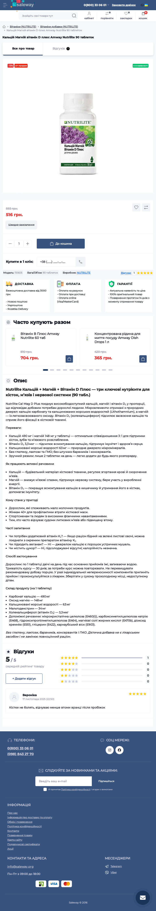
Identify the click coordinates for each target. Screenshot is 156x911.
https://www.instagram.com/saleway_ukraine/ (109, 750)
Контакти (13, 830)
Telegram (116, 866)
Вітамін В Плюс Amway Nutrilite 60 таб (40, 336)
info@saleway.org (20, 866)
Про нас (12, 812)
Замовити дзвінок (124, 5)
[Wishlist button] (136, 207)
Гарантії (124, 284)
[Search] (74, 16)
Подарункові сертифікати (23, 844)
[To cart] (69, 359)
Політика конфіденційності (75, 789)
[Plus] (28, 243)
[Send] (81, 262)
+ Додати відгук (24, 678)
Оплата (73, 284)
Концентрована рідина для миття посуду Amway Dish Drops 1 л (117, 338)
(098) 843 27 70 (20, 754)
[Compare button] (146, 207)
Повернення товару (19, 835)
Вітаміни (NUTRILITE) (23, 26)
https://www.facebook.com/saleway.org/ (119, 750)
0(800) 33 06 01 (20, 748)
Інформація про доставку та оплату (29, 817)
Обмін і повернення (19, 821)
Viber (113, 872)
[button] (45, 370)
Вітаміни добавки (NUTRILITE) (59, 26)
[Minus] (10, 243)
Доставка (24, 284)
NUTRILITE (83, 272)
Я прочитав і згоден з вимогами (80, 789)
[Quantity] (19, 244)
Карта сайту (14, 839)
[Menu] (5, 5)
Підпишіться (106, 781)
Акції (10, 848)
